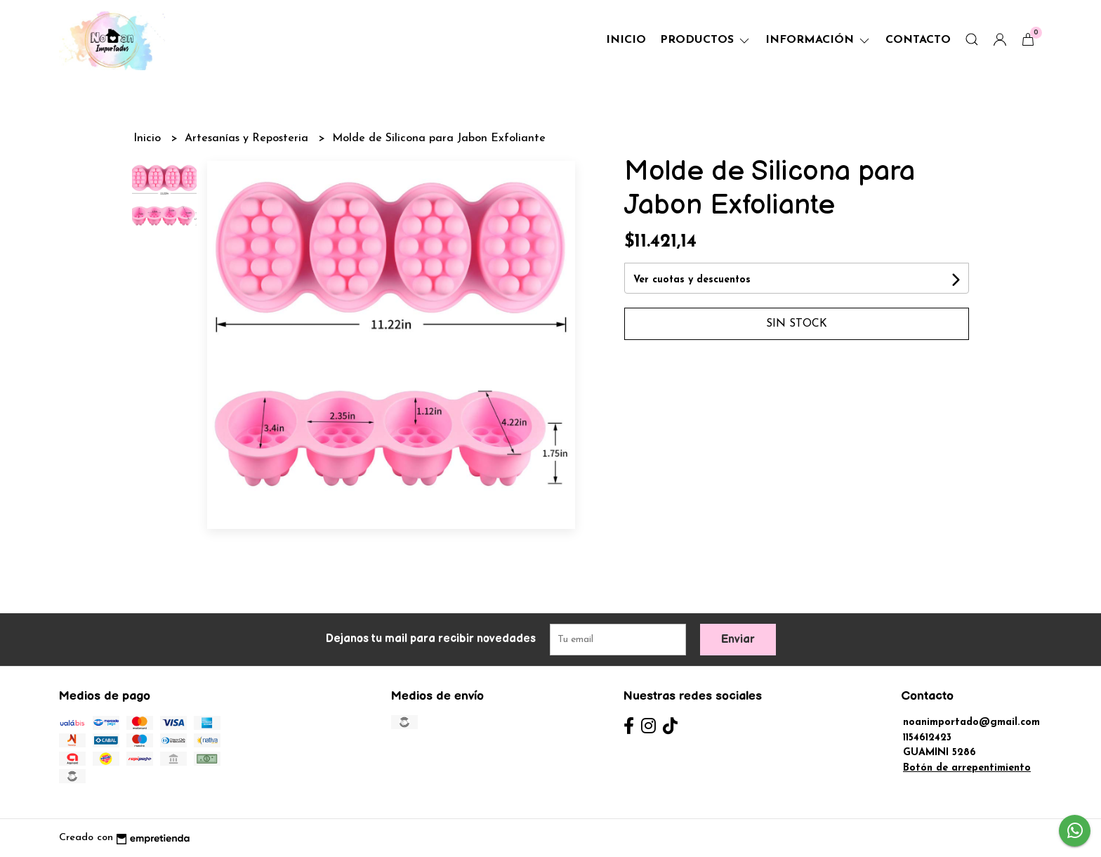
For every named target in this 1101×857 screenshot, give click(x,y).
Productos (705, 40)
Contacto (918, 40)
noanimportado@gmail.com (971, 722)
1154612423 (927, 738)
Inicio (626, 40)
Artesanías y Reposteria (248, 138)
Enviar (738, 639)
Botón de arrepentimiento (967, 768)
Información (818, 40)
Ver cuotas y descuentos (692, 280)
